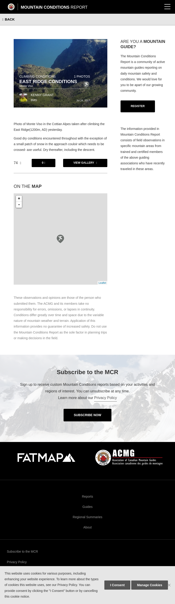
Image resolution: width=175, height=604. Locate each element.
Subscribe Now (87, 415)
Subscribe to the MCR (22, 551)
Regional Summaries (87, 517)
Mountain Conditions (54, 7)
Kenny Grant (42, 95)
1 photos (82, 76)
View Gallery (83, 162)
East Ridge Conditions (48, 81)
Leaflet (102, 282)
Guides (87, 507)
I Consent (117, 585)
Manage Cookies (149, 585)
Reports (87, 496)
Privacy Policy (105, 398)
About (87, 527)
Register (138, 106)
